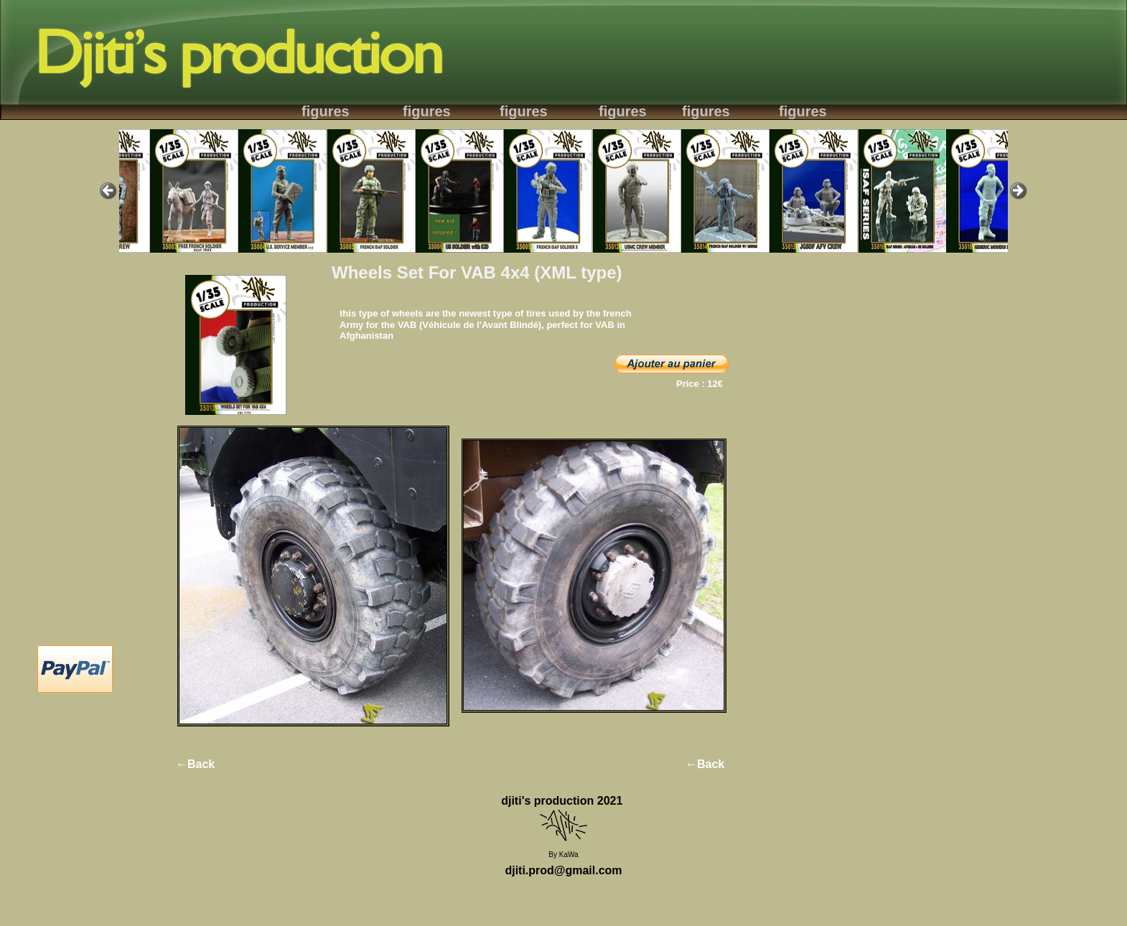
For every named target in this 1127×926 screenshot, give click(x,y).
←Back (195, 764)
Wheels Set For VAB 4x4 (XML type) (477, 272)
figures (325, 111)
